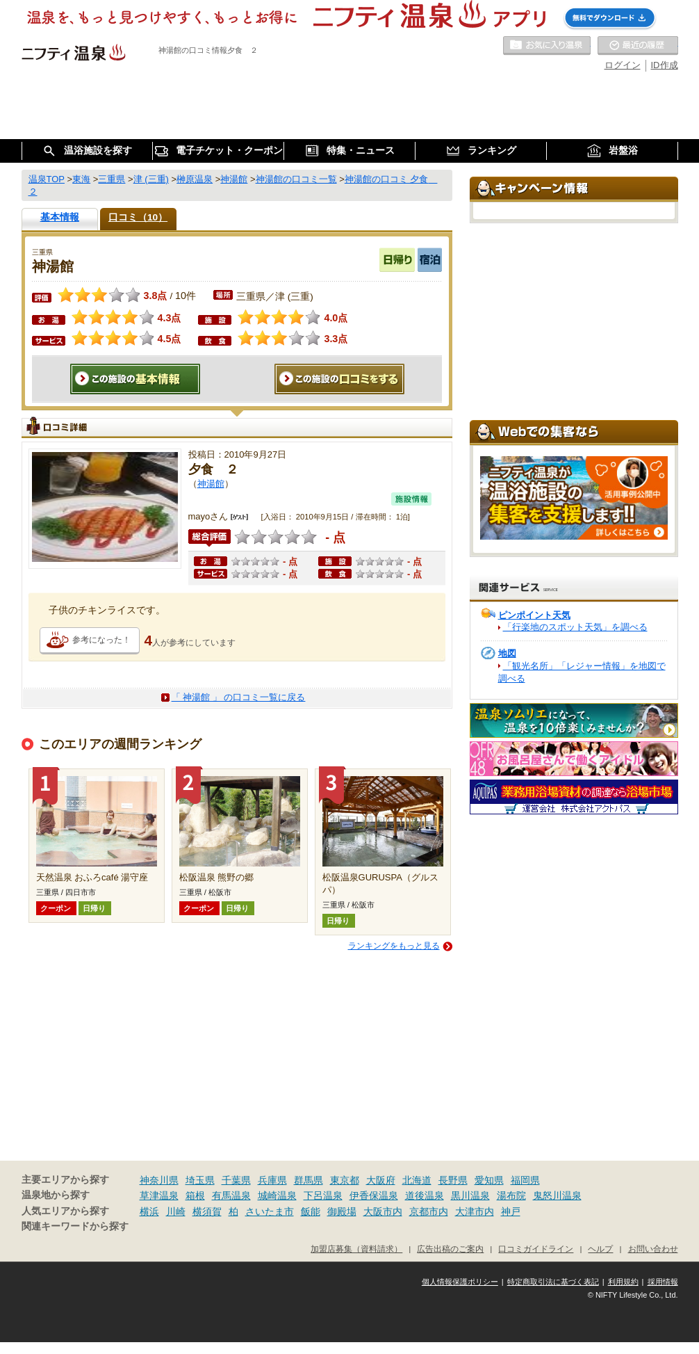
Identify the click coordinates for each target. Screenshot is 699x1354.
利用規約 (623, 1282)
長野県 (453, 1180)
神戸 (510, 1211)
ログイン (623, 65)
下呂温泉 (323, 1195)
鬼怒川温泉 (557, 1195)
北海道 (416, 1180)
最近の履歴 (638, 46)
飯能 (310, 1211)
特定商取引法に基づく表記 (553, 1282)
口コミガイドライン (535, 1248)
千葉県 (236, 1180)
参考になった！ (101, 640)
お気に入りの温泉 (547, 46)
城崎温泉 (277, 1195)
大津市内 (474, 1211)
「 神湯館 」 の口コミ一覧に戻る (239, 697)
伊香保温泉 (374, 1195)
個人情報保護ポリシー (460, 1282)
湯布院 (511, 1195)
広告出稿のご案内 (450, 1248)
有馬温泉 (231, 1195)
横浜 (149, 1211)
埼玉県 (200, 1180)
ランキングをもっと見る (394, 946)
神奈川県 (159, 1180)
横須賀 (207, 1211)
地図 (507, 653)
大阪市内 (382, 1211)
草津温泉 (159, 1195)
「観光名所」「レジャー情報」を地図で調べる (582, 672)
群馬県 (308, 1180)
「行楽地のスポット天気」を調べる (575, 627)
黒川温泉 (470, 1195)
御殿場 (341, 1211)
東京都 (344, 1180)
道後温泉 (424, 1195)
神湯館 (210, 483)
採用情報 (663, 1282)
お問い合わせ (653, 1248)
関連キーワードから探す (75, 1226)
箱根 (195, 1195)
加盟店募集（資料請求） (356, 1248)
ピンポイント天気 (534, 615)
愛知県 (489, 1180)
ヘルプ (600, 1248)
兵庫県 (272, 1180)
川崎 (176, 1211)
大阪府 (380, 1180)
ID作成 (664, 65)
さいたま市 (269, 1211)
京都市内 (428, 1211)
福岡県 (525, 1180)
